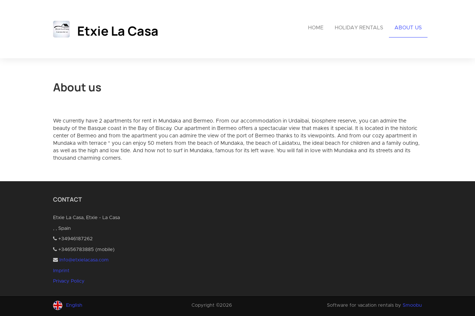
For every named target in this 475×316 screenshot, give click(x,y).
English (74, 305)
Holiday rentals (359, 27)
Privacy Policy (69, 281)
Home (316, 27)
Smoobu (412, 305)
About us (408, 27)
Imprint (61, 270)
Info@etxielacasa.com (84, 260)
